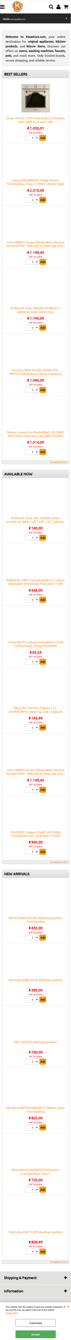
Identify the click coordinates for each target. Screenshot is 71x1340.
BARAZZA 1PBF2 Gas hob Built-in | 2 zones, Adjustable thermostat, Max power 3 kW (35, 581)
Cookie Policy (12, 1312)
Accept (35, 1334)
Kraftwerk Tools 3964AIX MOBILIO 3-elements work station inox (35, 309)
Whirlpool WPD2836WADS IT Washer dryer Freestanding (35, 1109)
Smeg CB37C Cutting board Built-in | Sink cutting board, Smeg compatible (35, 643)
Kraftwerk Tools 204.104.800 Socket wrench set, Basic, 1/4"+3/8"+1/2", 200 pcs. (35, 519)
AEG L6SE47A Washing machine (35, 1042)
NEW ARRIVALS (16, 873)
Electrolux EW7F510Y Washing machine (35, 1232)
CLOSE (68, 1306)
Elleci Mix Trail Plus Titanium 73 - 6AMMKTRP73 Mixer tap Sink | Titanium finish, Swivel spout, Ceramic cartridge (36, 711)
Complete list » (59, 462)
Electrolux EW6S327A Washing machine (35, 980)
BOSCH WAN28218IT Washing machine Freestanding (35, 919)
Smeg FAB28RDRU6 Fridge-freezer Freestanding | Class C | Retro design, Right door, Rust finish (35, 183)
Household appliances (14, 19)
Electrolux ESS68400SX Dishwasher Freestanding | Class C (35, 1171)
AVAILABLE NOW (18, 474)
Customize (35, 1323)
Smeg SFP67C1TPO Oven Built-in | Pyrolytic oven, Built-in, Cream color (35, 119)
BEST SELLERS (15, 74)
